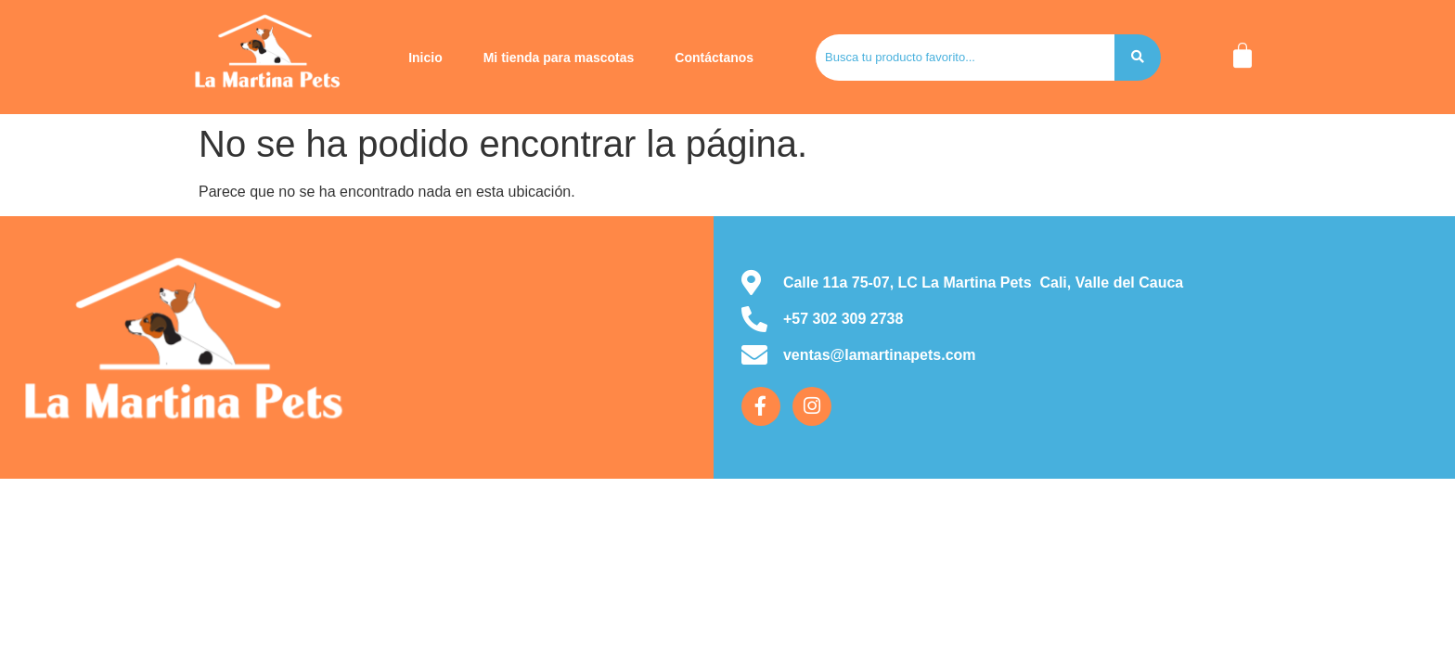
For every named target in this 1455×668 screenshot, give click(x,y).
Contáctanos (714, 57)
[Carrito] (1242, 56)
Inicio (425, 57)
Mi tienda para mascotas (559, 57)
